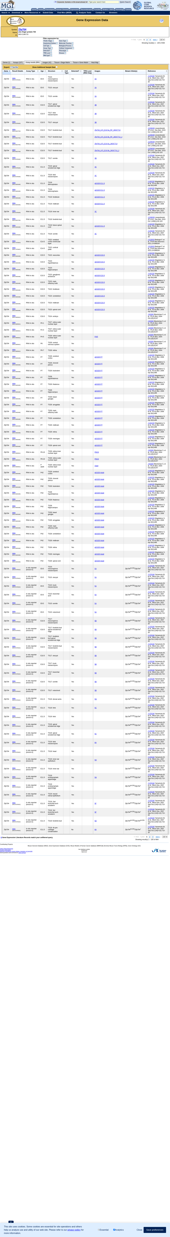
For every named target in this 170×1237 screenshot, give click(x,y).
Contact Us (100, 13)
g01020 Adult (99, 473)
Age (42, 71)
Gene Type (63, 41)
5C (96, 708)
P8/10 (97, 452)
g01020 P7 (98, 357)
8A (96, 743)
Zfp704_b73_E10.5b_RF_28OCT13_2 (108, 137)
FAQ (12, 9)
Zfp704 (22, 29)
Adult (96, 466)
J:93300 (151, 314)
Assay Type (47, 48)
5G (96, 699)
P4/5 (96, 337)
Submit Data (48, 13)
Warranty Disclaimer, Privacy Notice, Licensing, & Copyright (16, 851)
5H (96, 760)
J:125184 (151, 76)
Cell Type (47, 45)
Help (7, 9)
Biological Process (66, 45)
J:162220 (151, 181)
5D (96, 821)
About (3, 9)
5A (96, 569)
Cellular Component (66, 48)
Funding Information (5, 850)
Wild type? (47, 55)
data (13, 78)
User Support (22, 852)
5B (96, 621)
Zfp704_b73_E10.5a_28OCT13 (106, 144)
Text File (14, 67)
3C (96, 167)
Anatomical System (50, 43)
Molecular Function (66, 43)
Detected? (47, 50)
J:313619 (151, 240)
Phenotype (63, 50)
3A (96, 79)
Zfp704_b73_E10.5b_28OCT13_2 (107, 151)
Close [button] (139, 1230)
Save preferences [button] (154, 1230)
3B (96, 105)
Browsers (113, 13)
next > (155, 40)
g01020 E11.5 (100, 183)
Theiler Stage (48, 41)
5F (96, 803)
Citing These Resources (6, 848)
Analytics (118, 1230)
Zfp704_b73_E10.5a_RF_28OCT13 (107, 130)
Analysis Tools (83, 13)
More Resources (31, 13)
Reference (152, 71)
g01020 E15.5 (100, 255)
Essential (103, 1230)
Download (16, 13)
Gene (6, 71)
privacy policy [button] (74, 1230)
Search (4, 13)
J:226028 (151, 128)
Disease (62, 53)
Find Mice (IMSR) (64, 13)
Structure (51, 71)
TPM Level (47, 53)
